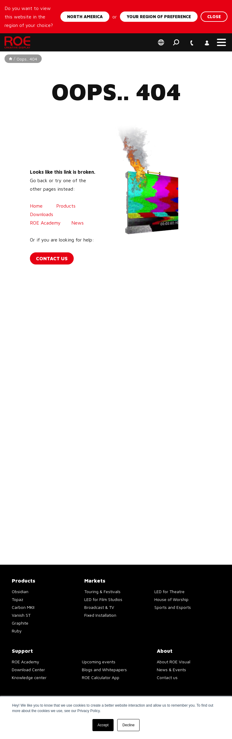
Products (66, 206)
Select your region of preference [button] (161, 42)
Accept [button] (103, 725)
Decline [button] (128, 725)
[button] (221, 42)
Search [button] (176, 42)
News (78, 222)
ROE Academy (46, 222)
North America (85, 16)
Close (214, 16)
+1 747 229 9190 (191, 39)
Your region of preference (159, 16)
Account (206, 39)
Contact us (52, 258)
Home (36, 206)
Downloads (41, 214)
